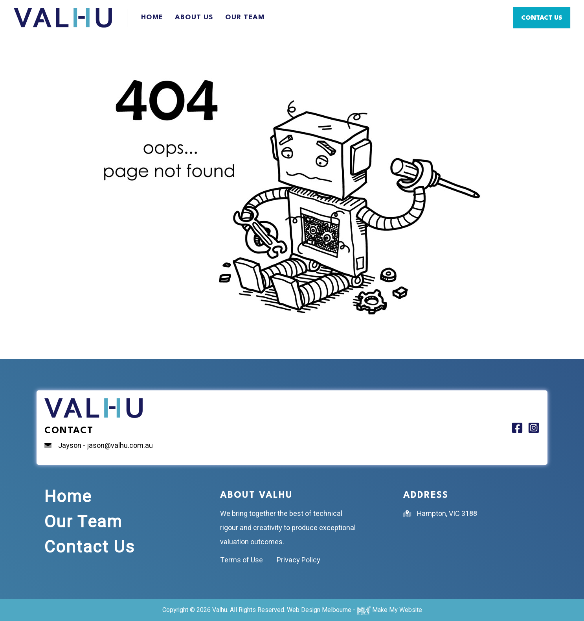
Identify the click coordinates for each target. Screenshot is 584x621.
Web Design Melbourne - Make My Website (354, 610)
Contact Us (89, 547)
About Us (194, 17)
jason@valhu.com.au (120, 445)
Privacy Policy (298, 560)
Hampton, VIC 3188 (447, 513)
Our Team (244, 17)
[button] (541, 17)
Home (152, 17)
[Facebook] (517, 428)
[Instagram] (534, 428)
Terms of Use (241, 560)
